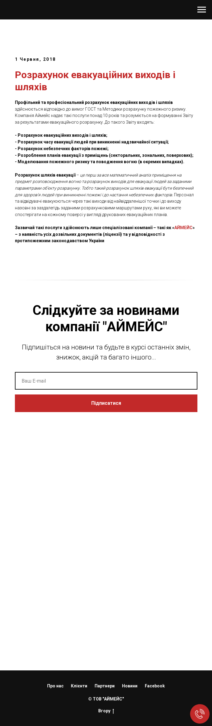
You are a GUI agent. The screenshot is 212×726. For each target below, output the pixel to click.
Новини (129, 685)
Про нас (55, 685)
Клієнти (79, 685)
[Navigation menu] (201, 10)
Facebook (155, 685)
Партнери (105, 685)
